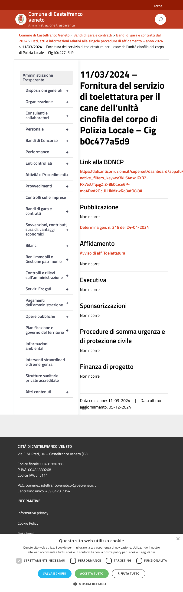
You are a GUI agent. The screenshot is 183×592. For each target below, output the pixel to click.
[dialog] (91, 563)
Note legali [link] (26, 533)
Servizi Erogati (49, 288)
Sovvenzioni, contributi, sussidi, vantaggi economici (49, 229)
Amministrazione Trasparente (38, 77)
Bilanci (49, 245)
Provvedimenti (49, 186)
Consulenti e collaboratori (49, 115)
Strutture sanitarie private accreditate (42, 378)
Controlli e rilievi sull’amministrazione (49, 275)
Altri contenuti (49, 391)
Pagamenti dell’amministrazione (49, 303)
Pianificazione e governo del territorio (49, 330)
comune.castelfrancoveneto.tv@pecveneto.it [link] (61, 485)
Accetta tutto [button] (91, 574)
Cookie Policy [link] (28, 523)
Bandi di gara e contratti (49, 211)
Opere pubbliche (49, 316)
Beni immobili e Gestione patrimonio (49, 259)
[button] (91, 584)
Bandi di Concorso (49, 140)
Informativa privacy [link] (33, 513)
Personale (49, 129)
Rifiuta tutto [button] (129, 574)
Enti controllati (49, 163)
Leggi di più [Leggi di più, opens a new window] (147, 552)
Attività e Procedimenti (49, 174)
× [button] (178, 539)
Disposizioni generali (49, 90)
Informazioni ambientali (37, 345)
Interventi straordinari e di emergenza (45, 362)
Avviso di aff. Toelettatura (102, 253)
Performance (49, 151)
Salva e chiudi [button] (54, 574)
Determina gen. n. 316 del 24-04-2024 (114, 227)
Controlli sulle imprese (46, 197)
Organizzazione (49, 101)
